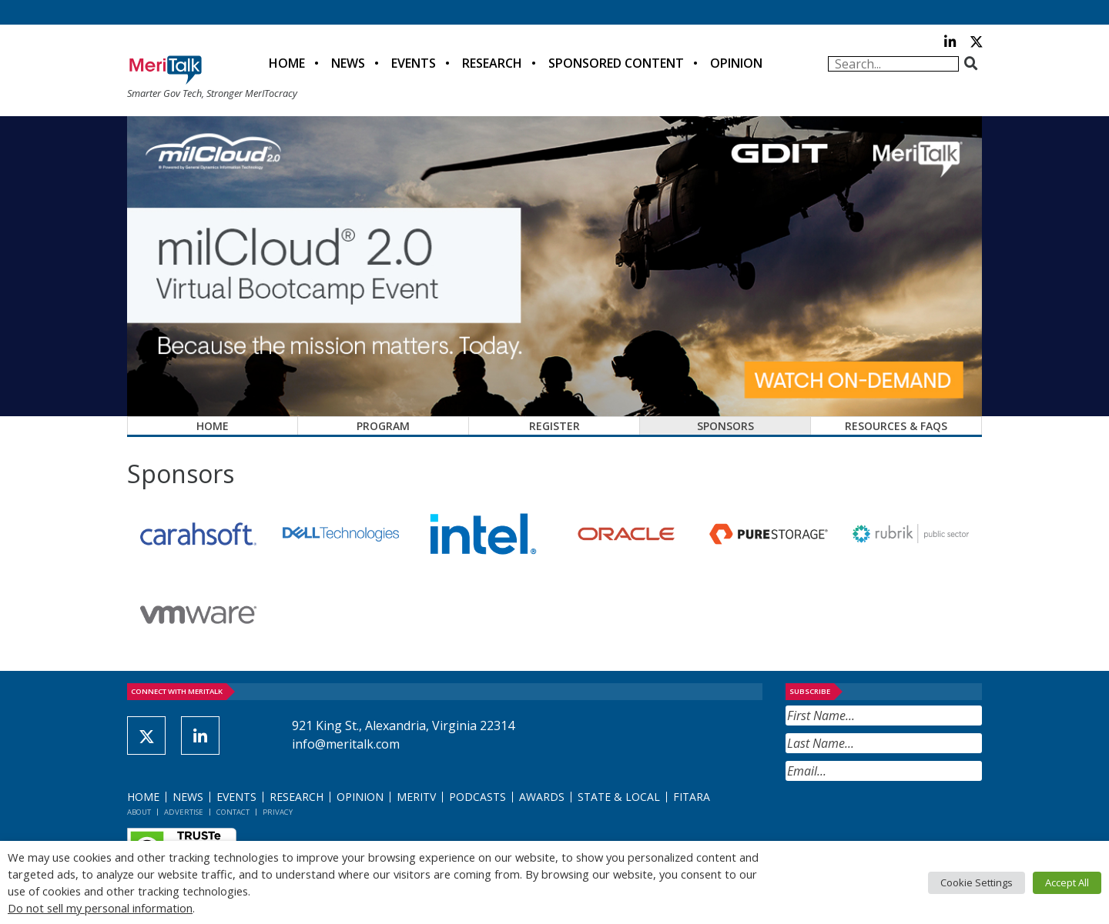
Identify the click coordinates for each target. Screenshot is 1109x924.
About (139, 812)
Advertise (183, 812)
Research (492, 63)
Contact (233, 812)
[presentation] (903, 819)
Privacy (278, 812)
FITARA (691, 796)
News (348, 63)
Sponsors (725, 426)
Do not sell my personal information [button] (100, 908)
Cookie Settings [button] (976, 882)
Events (413, 63)
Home (287, 63)
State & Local (619, 796)
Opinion (736, 63)
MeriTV (416, 796)
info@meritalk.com (346, 744)
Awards (542, 796)
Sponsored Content (616, 63)
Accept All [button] (1067, 882)
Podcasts (477, 796)
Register (554, 426)
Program (383, 426)
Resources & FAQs (896, 426)
